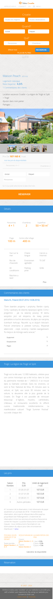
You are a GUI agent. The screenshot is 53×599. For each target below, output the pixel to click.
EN (29, 6)
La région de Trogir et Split (38, 94)
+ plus (16, 529)
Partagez (6, 104)
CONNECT (22, 6)
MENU (38, 6)
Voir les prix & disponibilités (15, 160)
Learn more (22, 597)
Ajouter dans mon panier (13, 101)
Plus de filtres (24, 53)
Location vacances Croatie (14, 94)
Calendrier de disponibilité (36, 552)
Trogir (6, 98)
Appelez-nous (10, 6)
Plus (44, 282)
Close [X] (31, 597)
